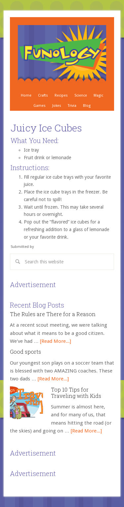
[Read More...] (55, 341)
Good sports (25, 351)
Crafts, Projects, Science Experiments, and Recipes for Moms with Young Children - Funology (62, 53)
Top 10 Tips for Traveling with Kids (76, 392)
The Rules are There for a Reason (53, 314)
